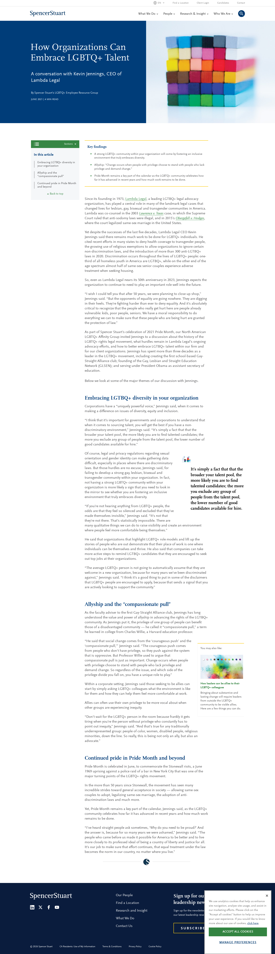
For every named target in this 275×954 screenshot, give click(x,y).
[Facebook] (49, 907)
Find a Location (181, 3)
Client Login (203, 3)
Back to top (55, 193)
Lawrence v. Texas (151, 213)
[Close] (267, 904)
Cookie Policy (155, 946)
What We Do (148, 14)
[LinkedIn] (32, 907)
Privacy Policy (135, 946)
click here (253, 931)
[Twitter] (40, 907)
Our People (124, 895)
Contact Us (124, 926)
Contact (241, 3)
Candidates (223, 3)
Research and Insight (131, 910)
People (169, 14)
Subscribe (193, 928)
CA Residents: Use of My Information (77, 946)
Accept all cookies (238, 940)
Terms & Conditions (112, 946)
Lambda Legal (135, 199)
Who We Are (223, 14)
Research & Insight (194, 14)
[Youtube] (57, 907)
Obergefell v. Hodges (190, 218)
